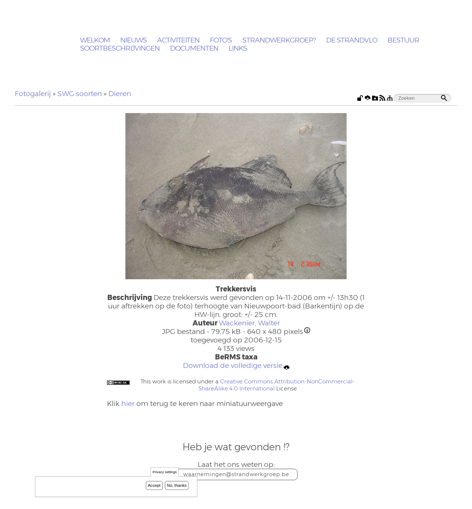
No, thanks (177, 485)
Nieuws (133, 40)
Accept (154, 485)
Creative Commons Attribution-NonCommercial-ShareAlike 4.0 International (276, 385)
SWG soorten (80, 93)
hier (128, 403)
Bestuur (403, 40)
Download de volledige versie (236, 365)
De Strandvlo (351, 40)
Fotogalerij (33, 93)
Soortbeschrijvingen (120, 48)
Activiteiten (178, 40)
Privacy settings (165, 472)
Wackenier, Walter (249, 323)
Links (238, 48)
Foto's (221, 40)
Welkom (95, 40)
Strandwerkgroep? (279, 40)
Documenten (194, 48)
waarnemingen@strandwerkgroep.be (236, 474)
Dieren (119, 93)
